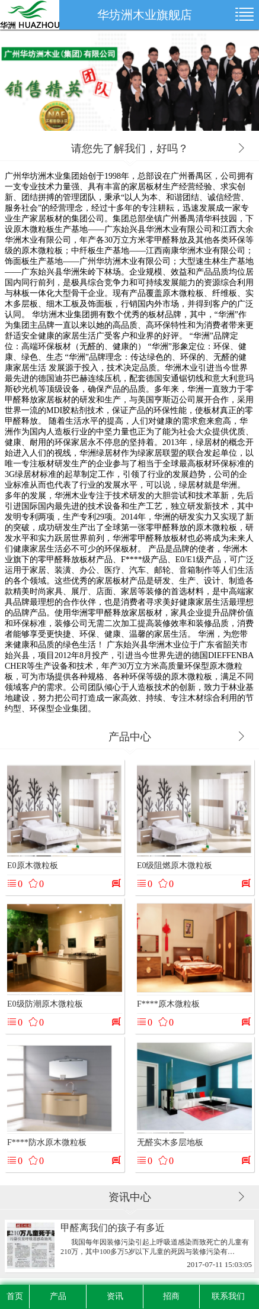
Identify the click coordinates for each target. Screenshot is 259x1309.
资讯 (115, 1296)
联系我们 (228, 1296)
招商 (171, 1296)
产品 (58, 1296)
